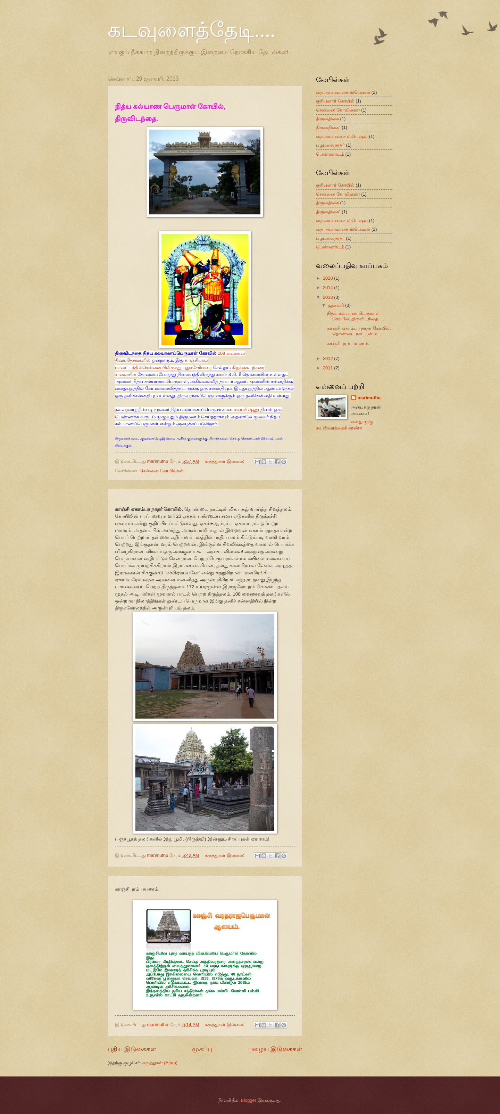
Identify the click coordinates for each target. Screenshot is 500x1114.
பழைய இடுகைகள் (275, 1049)
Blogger (248, 1100)
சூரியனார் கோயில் (335, 101)
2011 (328, 367)
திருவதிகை (327, 118)
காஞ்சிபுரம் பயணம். (348, 343)
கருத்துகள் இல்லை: (225, 461)
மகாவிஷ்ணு (246, 409)
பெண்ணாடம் (330, 154)
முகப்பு (202, 1049)
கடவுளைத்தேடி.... (191, 29)
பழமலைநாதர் (330, 145)
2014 (328, 287)
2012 (328, 358)
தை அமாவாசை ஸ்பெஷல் (343, 92)
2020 (328, 278)
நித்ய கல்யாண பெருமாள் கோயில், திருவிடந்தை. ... (355, 316)
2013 (328, 297)
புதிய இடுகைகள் (132, 1049)
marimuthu (369, 397)
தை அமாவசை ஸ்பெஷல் (342, 136)
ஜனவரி (336, 305)
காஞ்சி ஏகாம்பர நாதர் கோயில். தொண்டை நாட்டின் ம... (359, 331)
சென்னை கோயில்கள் (162, 470)
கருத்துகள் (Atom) (159, 1062)
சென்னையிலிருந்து (161, 367)
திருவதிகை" (328, 127)
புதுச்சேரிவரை (197, 367)
